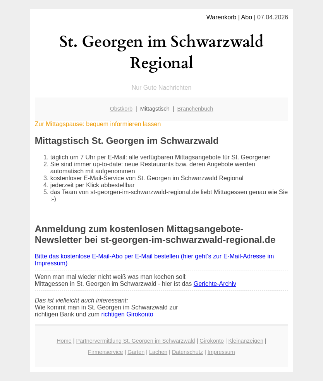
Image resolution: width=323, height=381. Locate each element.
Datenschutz (187, 352)
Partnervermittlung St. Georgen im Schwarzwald (135, 341)
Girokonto (211, 341)
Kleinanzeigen (245, 341)
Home (64, 341)
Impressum (221, 352)
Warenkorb (221, 17)
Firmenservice (105, 352)
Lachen (158, 352)
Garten (135, 352)
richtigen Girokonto (127, 314)
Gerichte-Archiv (215, 283)
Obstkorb (121, 109)
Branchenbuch (195, 109)
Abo (246, 17)
